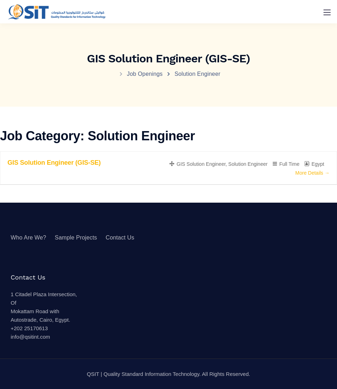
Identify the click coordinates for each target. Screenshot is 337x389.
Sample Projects (76, 238)
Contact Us (119, 238)
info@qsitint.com (30, 337)
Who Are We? (28, 238)
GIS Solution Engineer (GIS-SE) (54, 162)
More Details (312, 173)
